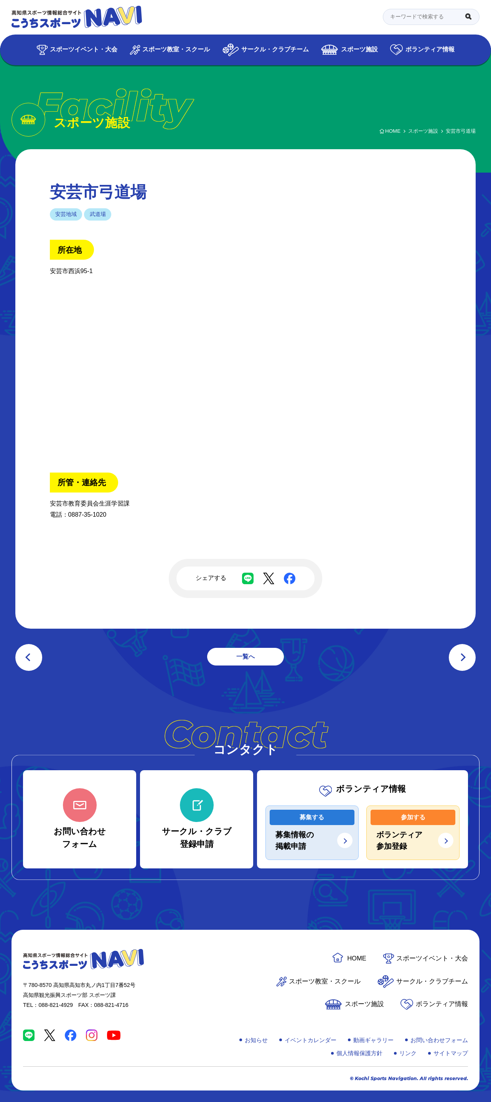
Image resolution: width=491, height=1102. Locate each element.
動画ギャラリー (373, 1040)
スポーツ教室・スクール (176, 49)
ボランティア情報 (430, 49)
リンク (408, 1053)
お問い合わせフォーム (439, 1040)
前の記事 (28, 657)
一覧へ (245, 656)
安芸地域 (66, 214)
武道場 (98, 214)
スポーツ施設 (359, 49)
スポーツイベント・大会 (83, 49)
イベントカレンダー (310, 1040)
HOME (356, 958)
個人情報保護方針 (359, 1053)
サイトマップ (450, 1053)
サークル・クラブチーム (275, 49)
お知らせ (256, 1040)
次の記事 (462, 657)
